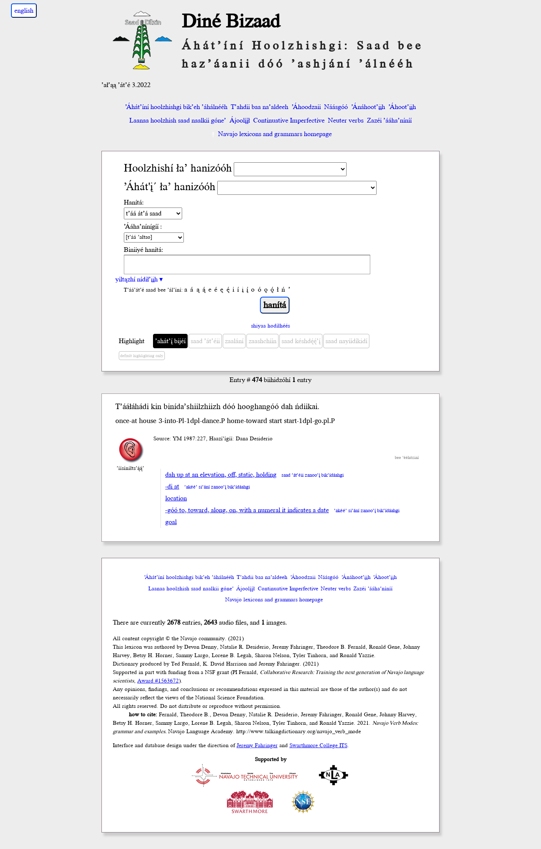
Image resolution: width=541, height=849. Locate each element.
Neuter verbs (345, 120)
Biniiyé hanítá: (143, 250)
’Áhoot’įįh (402, 107)
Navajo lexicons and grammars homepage (271, 134)
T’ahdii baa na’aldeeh (259, 107)
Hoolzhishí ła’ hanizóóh (178, 168)
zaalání (234, 341)
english (23, 10)
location (176, 498)
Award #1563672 (158, 681)
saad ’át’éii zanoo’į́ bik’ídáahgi (312, 475)
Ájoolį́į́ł (240, 120)
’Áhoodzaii (306, 107)
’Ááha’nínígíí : (143, 226)
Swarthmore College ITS (318, 745)
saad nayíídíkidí (346, 341)
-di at (172, 486)
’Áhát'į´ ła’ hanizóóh (170, 187)
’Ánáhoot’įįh (368, 107)
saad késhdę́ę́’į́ (300, 341)
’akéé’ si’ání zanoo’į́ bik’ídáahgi (217, 487)
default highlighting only (141, 356)
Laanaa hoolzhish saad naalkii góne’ (177, 120)
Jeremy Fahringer (257, 745)
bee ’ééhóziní (407, 458)
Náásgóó (336, 107)
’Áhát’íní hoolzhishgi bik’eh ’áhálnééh (176, 107)
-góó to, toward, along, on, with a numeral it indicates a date (247, 510)
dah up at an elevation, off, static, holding (220, 475)
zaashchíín (262, 341)
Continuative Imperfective (289, 120)
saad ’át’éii (205, 341)
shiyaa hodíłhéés (270, 326)
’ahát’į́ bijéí (170, 341)
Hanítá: (134, 202)
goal (171, 522)
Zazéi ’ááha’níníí (389, 120)
